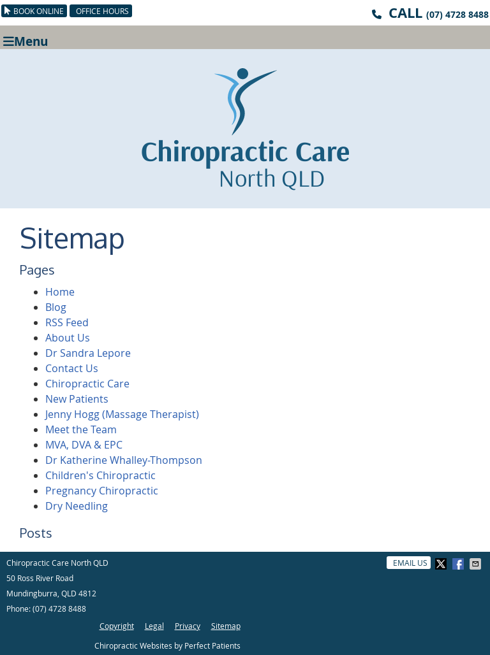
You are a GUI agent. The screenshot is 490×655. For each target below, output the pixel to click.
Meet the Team (81, 429)
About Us (67, 338)
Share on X (442, 564)
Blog (55, 307)
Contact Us (71, 368)
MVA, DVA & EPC (83, 445)
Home (60, 292)
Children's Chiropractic (100, 475)
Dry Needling (76, 506)
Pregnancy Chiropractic (101, 491)
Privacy (187, 626)
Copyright (117, 626)
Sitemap (226, 626)
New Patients (76, 399)
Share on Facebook (459, 564)
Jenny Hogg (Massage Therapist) (122, 414)
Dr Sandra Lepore (88, 353)
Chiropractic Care (87, 384)
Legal (154, 626)
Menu (25, 40)
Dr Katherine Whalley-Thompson (123, 460)
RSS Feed (67, 322)
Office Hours (102, 11)
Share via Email (477, 564)
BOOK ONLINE (34, 11)
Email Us (410, 563)
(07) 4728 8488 (457, 14)
